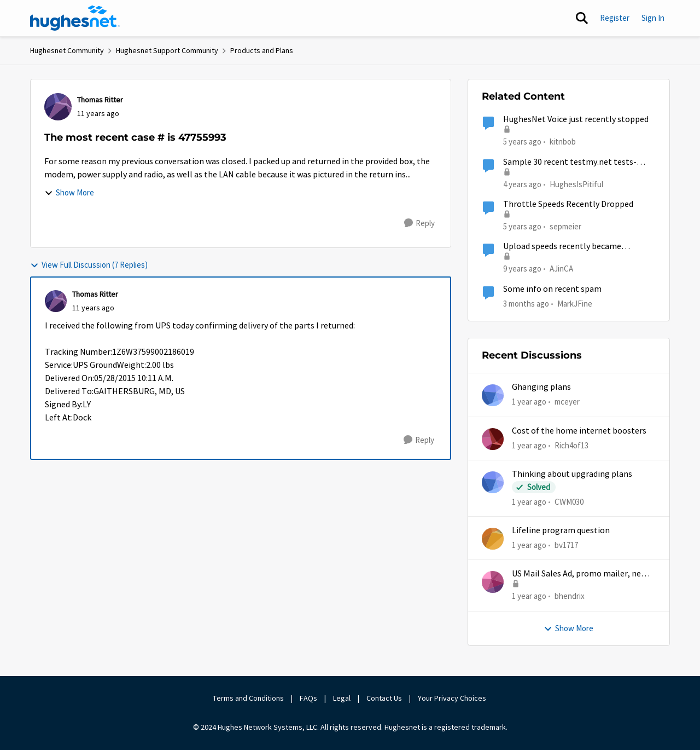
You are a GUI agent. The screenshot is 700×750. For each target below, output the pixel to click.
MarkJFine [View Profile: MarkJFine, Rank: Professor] (574, 303)
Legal (342, 698)
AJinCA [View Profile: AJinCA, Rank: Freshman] (561, 268)
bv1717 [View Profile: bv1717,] (566, 545)
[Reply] (419, 223)
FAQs (308, 698)
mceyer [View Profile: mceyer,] (567, 401)
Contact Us (384, 698)
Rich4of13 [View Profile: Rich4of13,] (571, 445)
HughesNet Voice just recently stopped (576, 119)
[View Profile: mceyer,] (493, 395)
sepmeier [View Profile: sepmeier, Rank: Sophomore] (565, 226)
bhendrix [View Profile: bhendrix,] (570, 596)
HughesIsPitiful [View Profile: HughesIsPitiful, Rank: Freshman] (576, 183)
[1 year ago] (529, 402)
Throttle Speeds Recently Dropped (568, 204)
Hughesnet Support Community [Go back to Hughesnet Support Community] (167, 50)
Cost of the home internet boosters (579, 430)
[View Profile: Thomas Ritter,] (58, 106)
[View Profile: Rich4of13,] (493, 439)
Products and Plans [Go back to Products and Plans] (261, 50)
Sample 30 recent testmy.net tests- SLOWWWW (570, 162)
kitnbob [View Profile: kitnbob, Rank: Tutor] (563, 141)
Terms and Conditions (248, 698)
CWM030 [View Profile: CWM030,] (569, 502)
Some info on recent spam (552, 289)
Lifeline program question (561, 530)
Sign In (652, 18)
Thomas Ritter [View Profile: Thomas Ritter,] (100, 100)
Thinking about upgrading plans (572, 474)
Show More (69, 192)
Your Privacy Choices (453, 698)
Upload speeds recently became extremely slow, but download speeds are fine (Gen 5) (573, 246)
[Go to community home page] (75, 18)
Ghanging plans (541, 387)
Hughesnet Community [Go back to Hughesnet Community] (67, 50)
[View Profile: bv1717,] (493, 539)
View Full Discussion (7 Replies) (89, 264)
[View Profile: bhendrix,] (493, 582)
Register (614, 18)
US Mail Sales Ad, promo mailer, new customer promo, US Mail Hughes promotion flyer (579, 574)
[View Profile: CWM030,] (493, 482)
